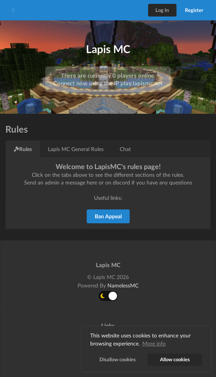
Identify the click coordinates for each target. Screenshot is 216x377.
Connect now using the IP (108, 83)
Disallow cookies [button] (117, 359)
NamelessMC (123, 285)
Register (194, 10)
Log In (162, 10)
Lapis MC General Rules (76, 149)
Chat (125, 149)
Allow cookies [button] (175, 359)
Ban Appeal (108, 216)
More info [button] (154, 343)
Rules (23, 149)
